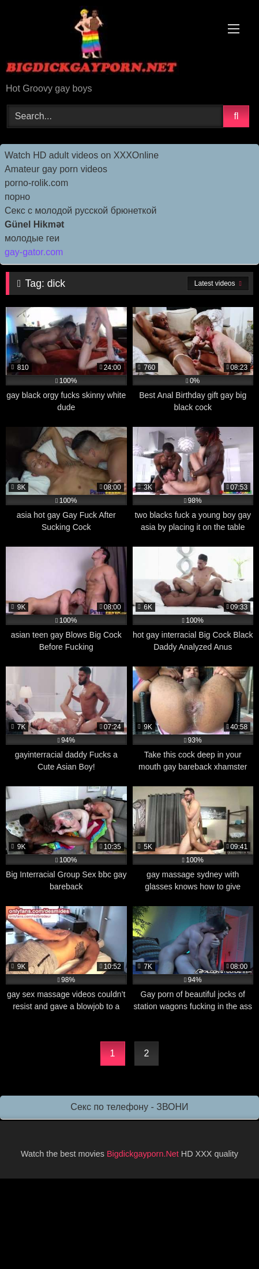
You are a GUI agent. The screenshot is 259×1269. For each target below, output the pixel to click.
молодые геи (32, 238)
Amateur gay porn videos (56, 169)
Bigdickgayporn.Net (144, 1153)
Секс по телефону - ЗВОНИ (129, 1107)
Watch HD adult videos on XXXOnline (82, 155)
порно (17, 197)
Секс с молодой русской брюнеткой (80, 210)
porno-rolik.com (36, 183)
